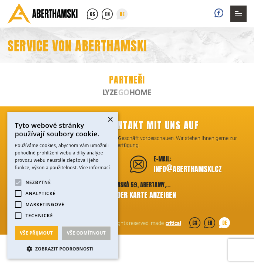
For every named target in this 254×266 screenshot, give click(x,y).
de (122, 14)
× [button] (110, 120)
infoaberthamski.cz (187, 168)
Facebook (218, 12)
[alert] (62, 185)
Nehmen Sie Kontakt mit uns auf (127, 125)
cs (92, 14)
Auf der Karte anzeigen (140, 195)
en (107, 14)
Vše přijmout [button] (36, 233)
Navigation (238, 14)
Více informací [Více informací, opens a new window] (94, 167)
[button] (63, 248)
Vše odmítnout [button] (86, 233)
